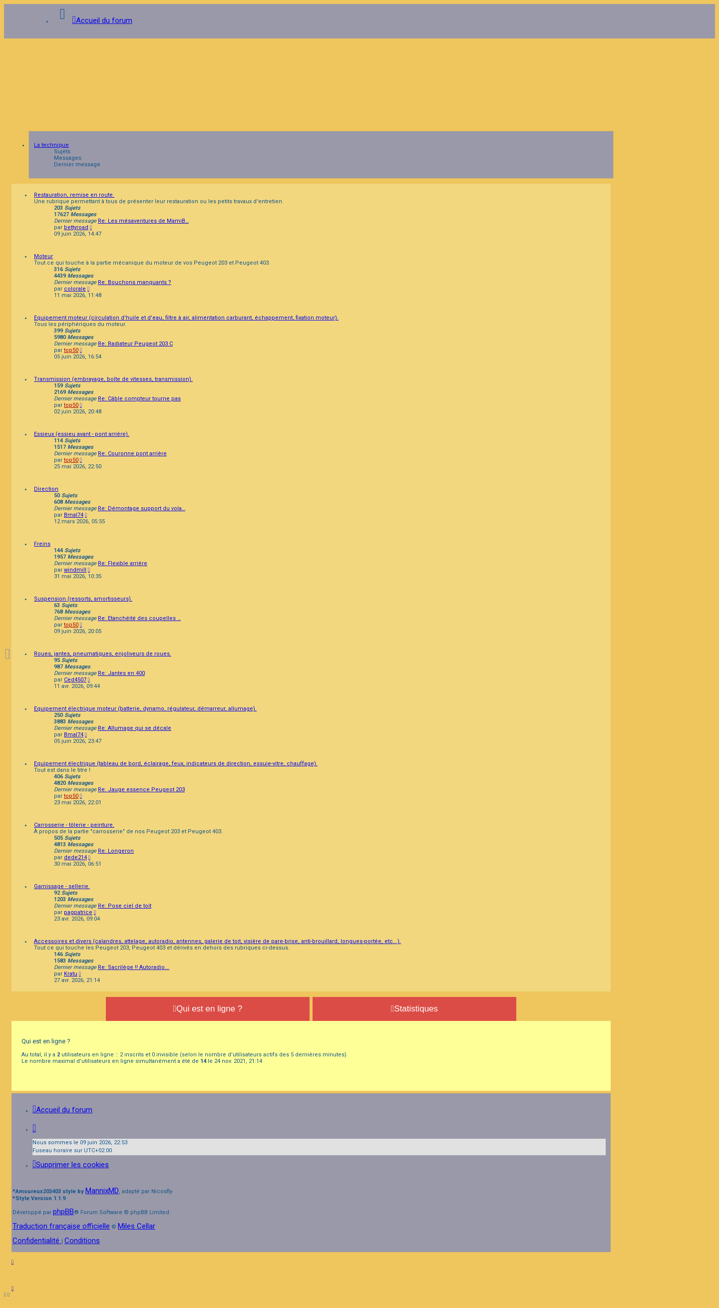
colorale (75, 289)
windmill (75, 570)
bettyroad (76, 227)
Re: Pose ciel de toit (124, 906)
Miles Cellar (136, 1226)
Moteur (43, 256)
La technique (51, 145)
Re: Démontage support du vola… (141, 508)
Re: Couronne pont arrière (132, 453)
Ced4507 (75, 679)
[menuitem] (70, 1164)
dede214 (75, 857)
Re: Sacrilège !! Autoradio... (133, 967)
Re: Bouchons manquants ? (134, 282)
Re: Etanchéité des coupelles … (139, 618)
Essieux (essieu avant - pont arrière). (81, 434)
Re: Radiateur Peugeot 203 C (135, 343)
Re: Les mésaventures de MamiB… (143, 221)
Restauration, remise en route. (74, 195)
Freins (42, 544)
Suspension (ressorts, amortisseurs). (83, 599)
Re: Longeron (116, 851)
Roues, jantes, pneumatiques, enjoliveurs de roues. (102, 654)
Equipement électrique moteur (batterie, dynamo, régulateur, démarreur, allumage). (145, 708)
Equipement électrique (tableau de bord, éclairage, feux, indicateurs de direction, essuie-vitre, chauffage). (176, 763)
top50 (71, 350)
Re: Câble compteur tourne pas (139, 398)
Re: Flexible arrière (122, 563)
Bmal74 (73, 515)
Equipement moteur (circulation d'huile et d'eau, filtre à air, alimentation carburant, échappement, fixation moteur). (186, 318)
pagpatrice (78, 912)
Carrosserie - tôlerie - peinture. (74, 825)
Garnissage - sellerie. (62, 886)
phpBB (63, 1211)
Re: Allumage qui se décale (134, 728)
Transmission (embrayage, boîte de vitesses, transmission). (113, 379)
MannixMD (102, 1190)
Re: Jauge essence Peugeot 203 (141, 789)
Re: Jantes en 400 (121, 673)
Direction (46, 489)
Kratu (70, 974)
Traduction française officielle (61, 1226)
